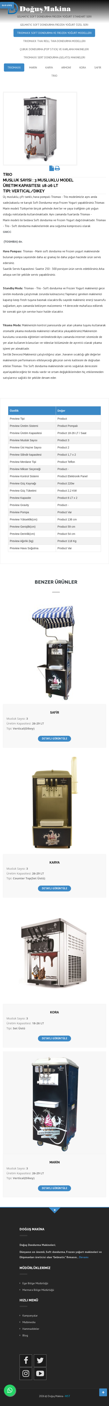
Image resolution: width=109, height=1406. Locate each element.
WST (67, 1396)
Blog (25, 1335)
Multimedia (29, 1322)
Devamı (83, 1257)
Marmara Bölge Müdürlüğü (38, 1290)
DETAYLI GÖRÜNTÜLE (54, 738)
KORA (82, 67)
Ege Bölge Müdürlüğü (35, 1283)
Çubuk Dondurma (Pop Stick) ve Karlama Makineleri (54, 49)
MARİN (33, 67)
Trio (54, 75)
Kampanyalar (30, 1315)
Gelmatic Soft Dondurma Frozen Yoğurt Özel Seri (54, 24)
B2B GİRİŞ (7, 5)
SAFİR (97, 67)
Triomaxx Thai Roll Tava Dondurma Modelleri (54, 41)
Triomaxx (14, 67)
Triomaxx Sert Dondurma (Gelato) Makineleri (54, 57)
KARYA (49, 67)
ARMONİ (66, 67)
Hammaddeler (31, 1329)
